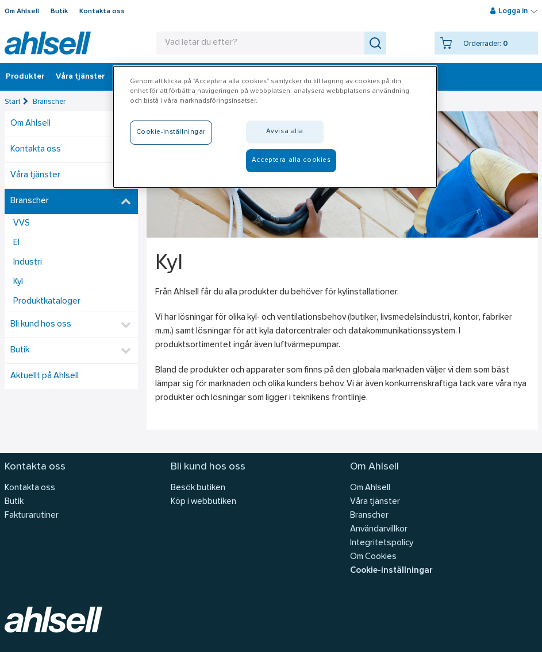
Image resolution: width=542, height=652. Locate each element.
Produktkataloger (46, 301)
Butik (59, 11)
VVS (21, 223)
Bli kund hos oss (40, 324)
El (16, 243)
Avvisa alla (284, 131)
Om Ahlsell (22, 11)
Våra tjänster (80, 76)
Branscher (49, 102)
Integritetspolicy (381, 543)
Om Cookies (373, 557)
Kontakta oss (102, 11)
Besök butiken (198, 488)
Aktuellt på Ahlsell (44, 376)
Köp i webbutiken (203, 502)
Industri (27, 262)
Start (13, 102)
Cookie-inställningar (391, 571)
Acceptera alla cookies (291, 160)
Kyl (18, 282)
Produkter (25, 76)
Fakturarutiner (32, 515)
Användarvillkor (379, 529)
